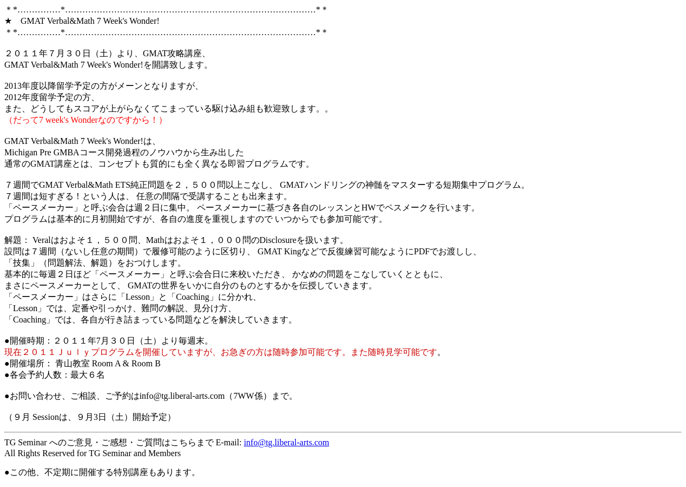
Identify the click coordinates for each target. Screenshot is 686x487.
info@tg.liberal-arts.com (286, 442)
